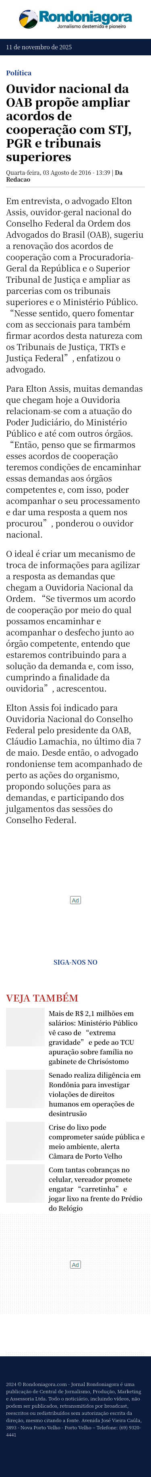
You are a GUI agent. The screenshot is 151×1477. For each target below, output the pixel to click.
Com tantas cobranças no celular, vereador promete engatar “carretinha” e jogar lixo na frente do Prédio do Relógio (95, 1189)
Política (18, 72)
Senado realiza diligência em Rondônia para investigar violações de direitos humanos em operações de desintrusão (95, 1094)
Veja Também (42, 997)
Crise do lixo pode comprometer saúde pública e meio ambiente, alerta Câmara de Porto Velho (97, 1142)
